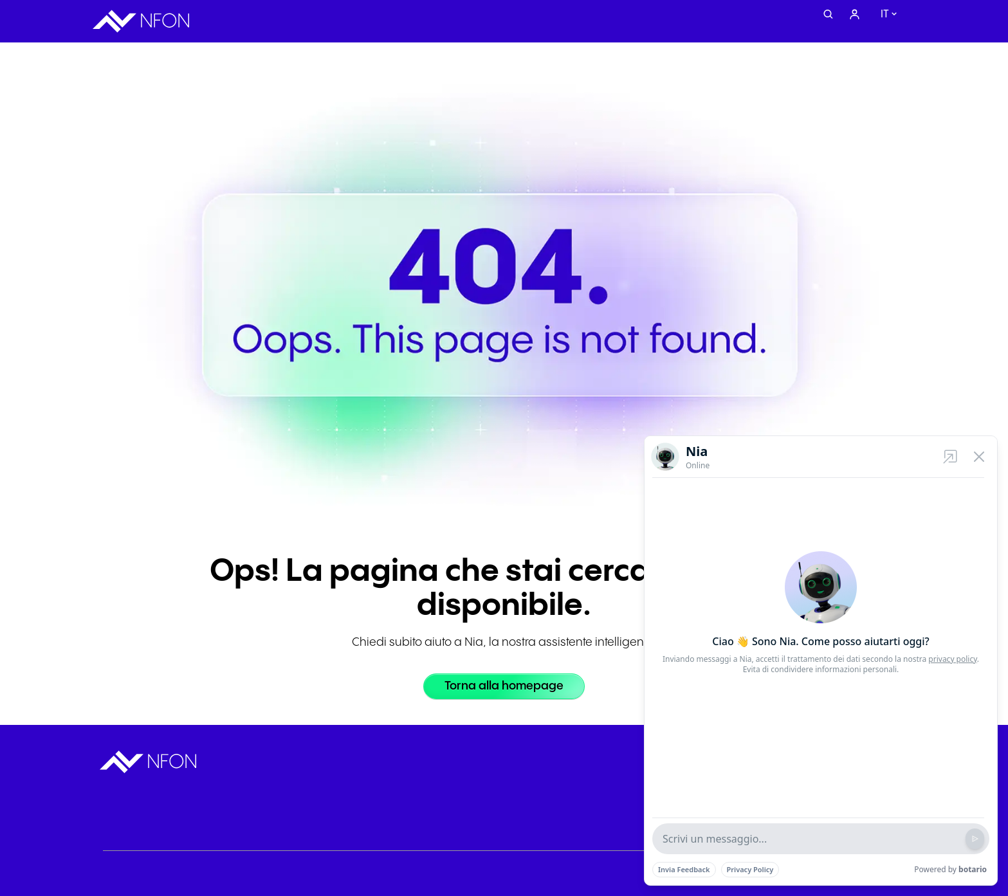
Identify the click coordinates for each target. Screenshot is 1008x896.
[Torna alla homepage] (504, 686)
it (885, 14)
